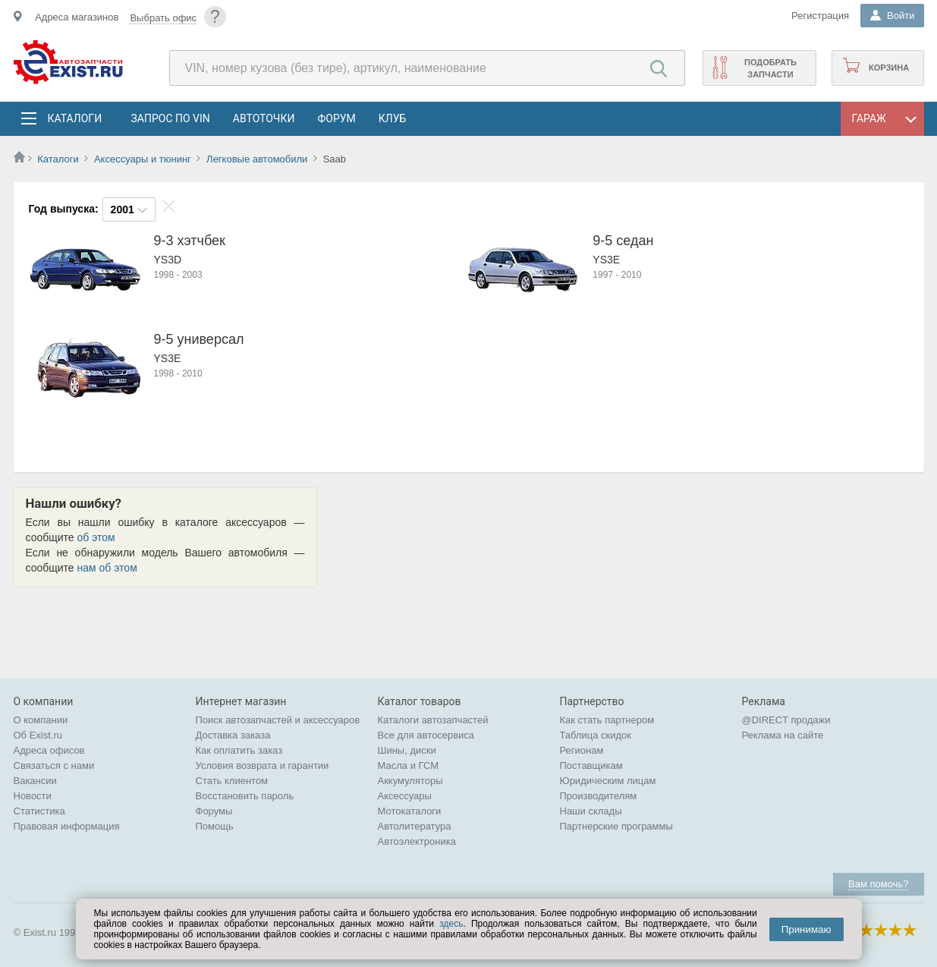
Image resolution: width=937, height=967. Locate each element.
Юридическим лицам (608, 780)
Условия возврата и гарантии (262, 765)
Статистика (39, 811)
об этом (96, 537)
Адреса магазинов (76, 17)
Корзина (889, 67)
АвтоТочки (264, 118)
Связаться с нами (54, 765)
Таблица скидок (596, 735)
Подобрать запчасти (770, 68)
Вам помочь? (878, 884)
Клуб (393, 118)
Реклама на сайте (783, 735)
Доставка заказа (233, 735)
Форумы (214, 811)
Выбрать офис (163, 18)
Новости (33, 796)
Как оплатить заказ (239, 750)
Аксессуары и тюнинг (142, 159)
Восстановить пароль (245, 796)
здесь (451, 923)
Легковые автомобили (256, 159)
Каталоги (74, 118)
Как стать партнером (607, 720)
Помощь (215, 826)
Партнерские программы (616, 826)
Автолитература (414, 826)
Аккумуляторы (410, 780)
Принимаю (806, 929)
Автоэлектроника (417, 841)
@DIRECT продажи (786, 720)
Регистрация (820, 15)
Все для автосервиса (426, 735)
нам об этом (107, 568)
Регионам (582, 750)
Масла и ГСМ (408, 765)
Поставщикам (591, 765)
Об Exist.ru (38, 735)
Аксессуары (405, 796)
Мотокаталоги (410, 811)
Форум (336, 118)
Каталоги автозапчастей (433, 720)
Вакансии (35, 780)
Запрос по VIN (170, 118)
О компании (41, 720)
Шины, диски (407, 750)
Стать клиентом (232, 780)
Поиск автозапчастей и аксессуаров (278, 720)
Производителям (598, 796)
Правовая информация (67, 826)
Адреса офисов (49, 750)
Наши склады (591, 811)
